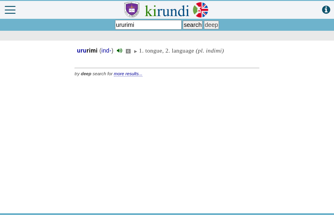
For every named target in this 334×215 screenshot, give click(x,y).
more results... (128, 73)
